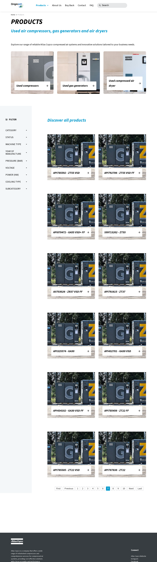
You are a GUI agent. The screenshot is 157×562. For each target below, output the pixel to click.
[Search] (112, 5)
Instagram (134, 559)
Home (13, 15)
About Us (56, 5)
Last (140, 488)
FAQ (91, 5)
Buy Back (69, 5)
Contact (82, 5)
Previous (68, 488)
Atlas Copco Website (138, 556)
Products (42, 5)
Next (131, 488)
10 (124, 488)
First (58, 488)
